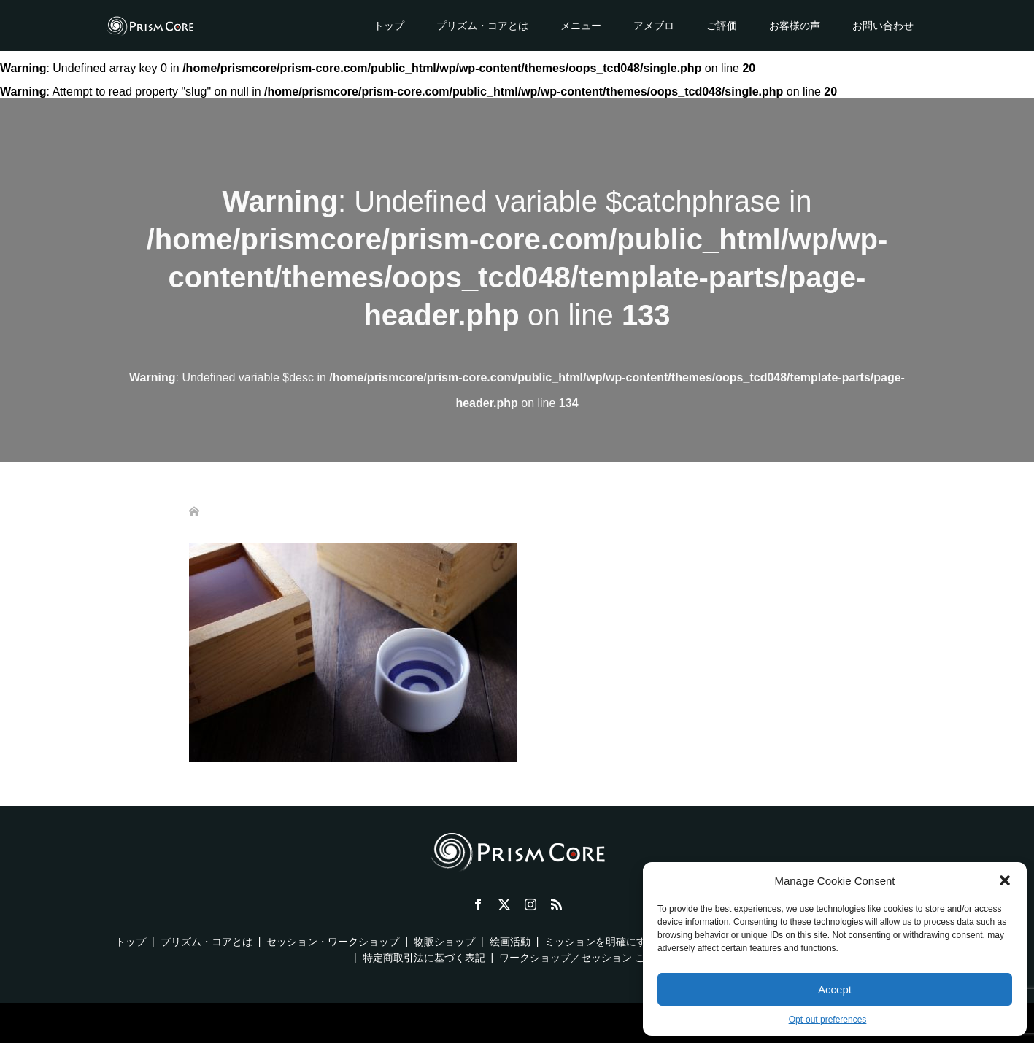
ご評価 (721, 25)
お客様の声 (794, 25)
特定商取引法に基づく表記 (424, 957)
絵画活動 (510, 941)
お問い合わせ (883, 25)
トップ (389, 25)
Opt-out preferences (828, 1020)
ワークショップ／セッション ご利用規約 (592, 957)
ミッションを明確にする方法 (610, 941)
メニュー (580, 25)
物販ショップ (444, 941)
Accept (835, 989)
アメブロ (653, 25)
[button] (1005, 880)
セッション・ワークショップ (332, 941)
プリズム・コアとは (482, 25)
